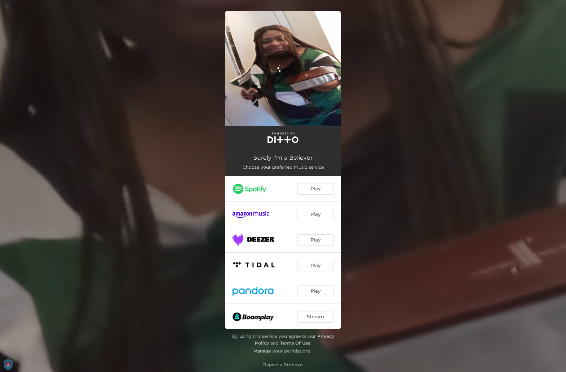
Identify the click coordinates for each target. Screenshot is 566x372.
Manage (262, 351)
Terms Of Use (295, 343)
